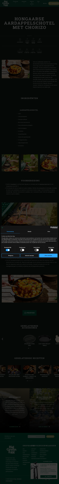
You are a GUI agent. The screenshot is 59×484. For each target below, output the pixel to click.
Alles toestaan (48, 255)
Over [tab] (49, 231)
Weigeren (10, 255)
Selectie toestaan (29, 255)
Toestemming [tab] (10, 231)
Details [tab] (29, 231)
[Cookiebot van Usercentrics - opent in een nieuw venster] (51, 228)
